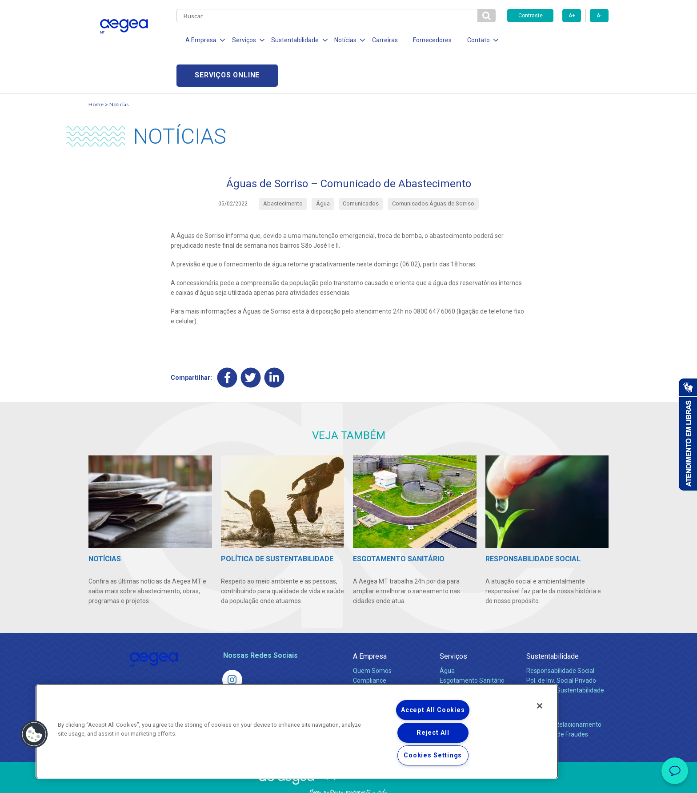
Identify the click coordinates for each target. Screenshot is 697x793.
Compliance (369, 644)
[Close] (539, 706)
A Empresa (370, 620)
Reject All (433, 733)
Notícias (119, 69)
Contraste (530, 15)
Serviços (453, 620)
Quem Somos (372, 635)
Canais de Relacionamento (563, 688)
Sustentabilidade (552, 620)
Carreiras (384, 40)
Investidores (370, 654)
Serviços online (558, 40)
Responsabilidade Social (560, 635)
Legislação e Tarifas (468, 654)
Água (447, 635)
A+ (572, 15)
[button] (34, 734)
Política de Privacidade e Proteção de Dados (348, 779)
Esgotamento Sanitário (472, 644)
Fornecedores (431, 40)
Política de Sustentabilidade (565, 654)
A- (599, 15)
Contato (538, 674)
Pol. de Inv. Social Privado (561, 644)
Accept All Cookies (433, 710)
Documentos (458, 674)
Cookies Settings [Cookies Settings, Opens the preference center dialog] (433, 755)
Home (96, 69)
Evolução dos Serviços (471, 664)
